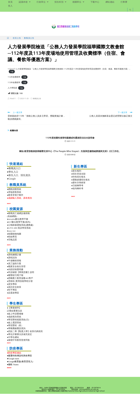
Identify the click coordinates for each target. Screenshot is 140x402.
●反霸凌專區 (13, 301)
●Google (11, 186)
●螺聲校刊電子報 (15, 283)
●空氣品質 (12, 248)
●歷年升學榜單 (78, 191)
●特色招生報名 (78, 185)
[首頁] (8, 46)
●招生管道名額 (78, 182)
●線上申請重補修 (15, 322)
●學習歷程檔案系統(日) (18, 328)
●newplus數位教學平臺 (17, 227)
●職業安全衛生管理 (16, 274)
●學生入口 (12, 180)
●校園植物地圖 (14, 242)
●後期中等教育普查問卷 (18, 348)
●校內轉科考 (77, 196)
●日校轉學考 (77, 194)
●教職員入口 (14, 176)
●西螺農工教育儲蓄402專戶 (20, 286)
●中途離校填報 (14, 269)
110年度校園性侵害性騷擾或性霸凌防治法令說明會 (70, 145)
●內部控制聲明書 (15, 277)
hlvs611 (13, 107)
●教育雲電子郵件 (15, 203)
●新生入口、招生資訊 (18, 183)
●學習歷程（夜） (15, 333)
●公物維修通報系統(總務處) (20, 233)
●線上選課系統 (14, 330)
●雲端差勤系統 (14, 200)
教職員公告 (37, 107)
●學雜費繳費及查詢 (16, 336)
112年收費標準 (14, 85)
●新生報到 (76, 179)
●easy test (11, 239)
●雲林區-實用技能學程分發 (20, 289)
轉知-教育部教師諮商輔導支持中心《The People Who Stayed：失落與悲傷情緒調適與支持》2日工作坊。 (70, 159)
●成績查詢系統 (14, 325)
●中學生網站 (13, 345)
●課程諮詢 (12, 266)
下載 (11, 80)
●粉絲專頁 (12, 245)
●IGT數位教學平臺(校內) (18, 230)
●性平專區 (12, 298)
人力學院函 (12, 96)
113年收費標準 (14, 90)
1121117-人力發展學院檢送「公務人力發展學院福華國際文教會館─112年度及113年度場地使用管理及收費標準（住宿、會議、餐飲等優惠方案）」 (69, 77)
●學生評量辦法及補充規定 (19, 342)
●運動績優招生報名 (80, 188)
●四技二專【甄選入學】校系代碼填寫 (25, 339)
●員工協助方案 (14, 271)
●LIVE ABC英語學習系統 (19, 236)
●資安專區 (12, 292)
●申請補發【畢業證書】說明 (20, 280)
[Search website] (130, 10)
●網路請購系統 (14, 197)
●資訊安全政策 (14, 295)
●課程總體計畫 (14, 263)
